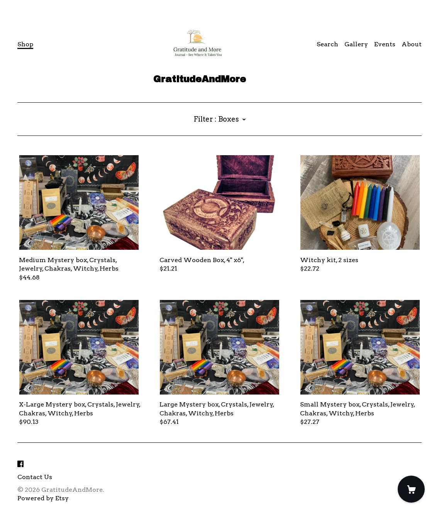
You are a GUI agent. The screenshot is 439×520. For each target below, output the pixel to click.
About (412, 44)
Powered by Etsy (43, 498)
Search (327, 44)
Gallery (356, 44)
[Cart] (411, 489)
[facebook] (20, 464)
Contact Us (34, 477)
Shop (25, 44)
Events (384, 44)
